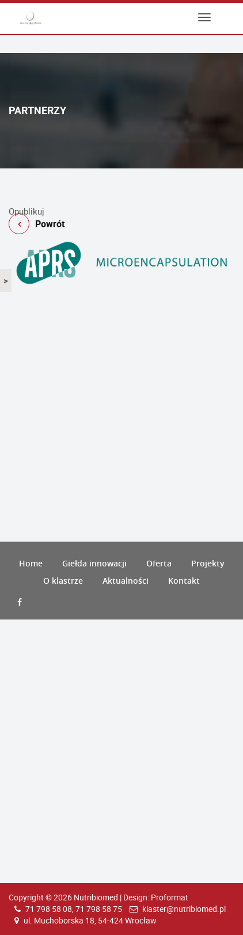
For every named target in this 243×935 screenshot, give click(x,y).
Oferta (159, 563)
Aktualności (125, 580)
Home (31, 563)
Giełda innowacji (94, 563)
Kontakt (184, 580)
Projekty (208, 563)
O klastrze (63, 580)
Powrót (121, 200)
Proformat (169, 897)
